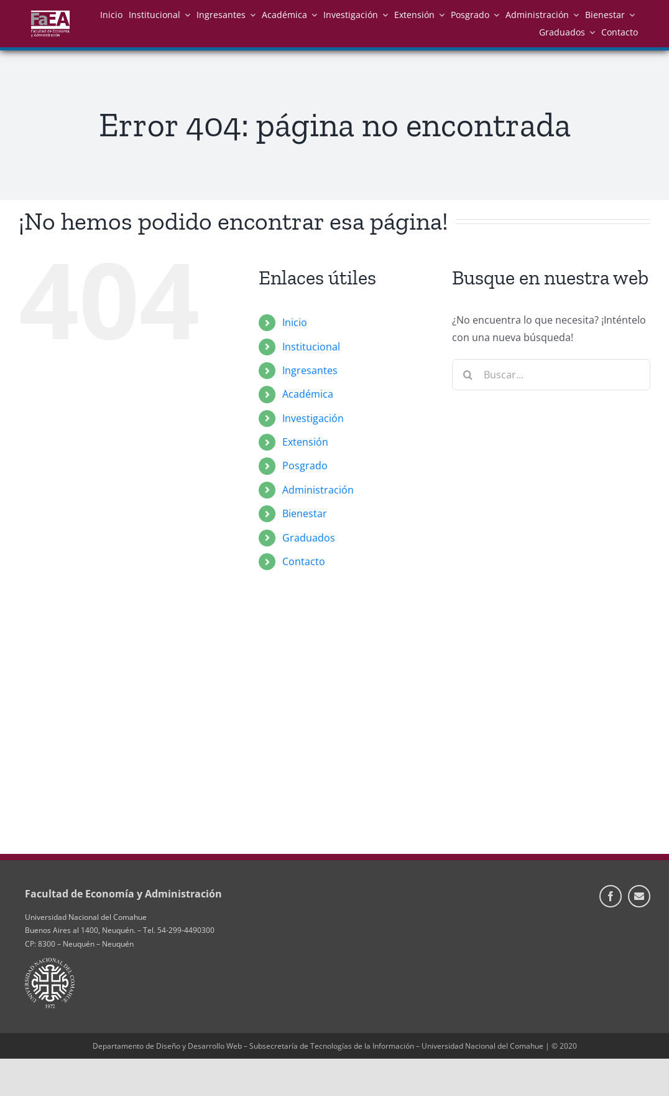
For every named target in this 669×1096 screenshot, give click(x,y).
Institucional (311, 347)
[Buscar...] (551, 374)
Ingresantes (310, 370)
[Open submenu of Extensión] (440, 14)
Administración (318, 490)
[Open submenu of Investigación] (383, 14)
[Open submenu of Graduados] (590, 32)
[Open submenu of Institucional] (185, 14)
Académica (307, 394)
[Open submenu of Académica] (312, 14)
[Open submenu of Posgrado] (494, 14)
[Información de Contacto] (639, 896)
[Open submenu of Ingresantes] (251, 14)
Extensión (305, 442)
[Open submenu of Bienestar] (630, 14)
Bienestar (304, 513)
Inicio (294, 322)
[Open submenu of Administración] (574, 14)
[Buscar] (467, 374)
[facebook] (610, 896)
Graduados (308, 538)
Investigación (313, 418)
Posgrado (305, 465)
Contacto (303, 561)
